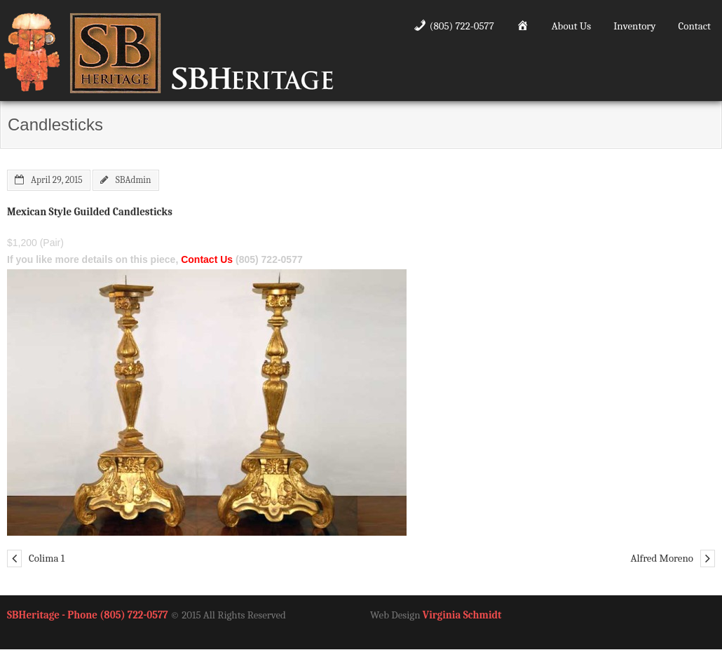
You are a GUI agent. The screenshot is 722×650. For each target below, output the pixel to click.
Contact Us (207, 259)
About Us (571, 26)
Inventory (634, 26)
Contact (695, 26)
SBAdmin (133, 180)
